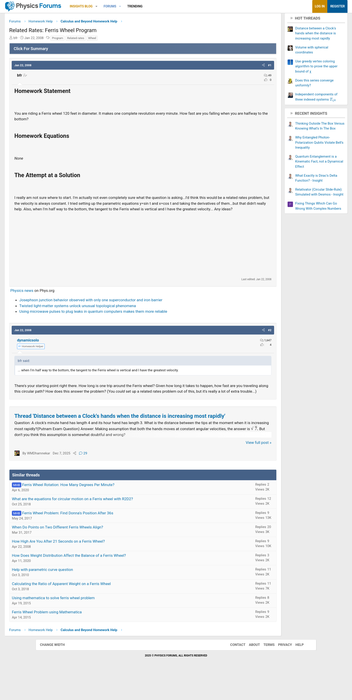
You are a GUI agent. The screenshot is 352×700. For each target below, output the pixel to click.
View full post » (223, 469)
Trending (170, 6)
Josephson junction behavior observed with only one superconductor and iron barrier (126, 307)
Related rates (111, 39)
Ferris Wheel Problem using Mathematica (82, 639)
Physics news (57, 298)
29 (119, 480)
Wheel (128, 39)
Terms (264, 672)
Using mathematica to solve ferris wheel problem (89, 625)
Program (93, 39)
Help (295, 672)
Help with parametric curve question (78, 596)
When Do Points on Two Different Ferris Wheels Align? (93, 554)
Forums (145, 6)
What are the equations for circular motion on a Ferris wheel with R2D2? (108, 526)
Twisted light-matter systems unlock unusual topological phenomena (113, 313)
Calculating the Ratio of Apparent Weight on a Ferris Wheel (97, 610)
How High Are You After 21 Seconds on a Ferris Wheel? (94, 568)
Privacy (281, 672)
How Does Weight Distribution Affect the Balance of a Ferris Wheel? (105, 582)
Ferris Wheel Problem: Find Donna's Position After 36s (103, 540)
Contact (233, 672)
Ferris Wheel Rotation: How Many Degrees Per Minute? (104, 511)
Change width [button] (56, 672)
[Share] (110, 480)
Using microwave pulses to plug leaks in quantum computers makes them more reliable (129, 319)
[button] (132, 6)
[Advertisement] (143, 251)
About (249, 672)
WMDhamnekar (74, 480)
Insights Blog (117, 6)
